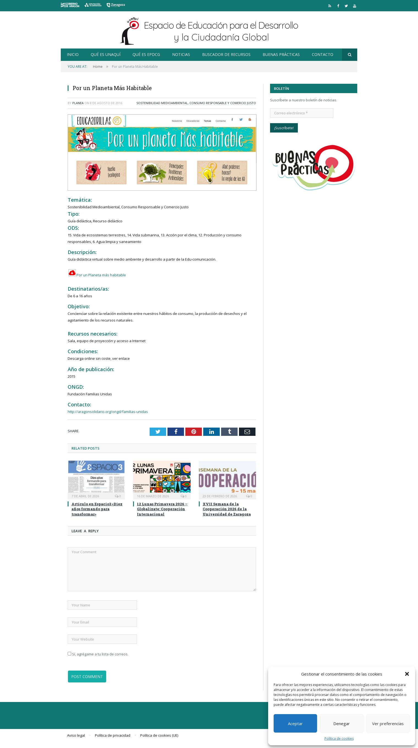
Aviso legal (76, 735)
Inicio (73, 54)
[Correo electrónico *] (301, 113)
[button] (407, 674)
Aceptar (295, 723)
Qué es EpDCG (146, 54)
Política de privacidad (112, 735)
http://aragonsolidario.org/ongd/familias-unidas (108, 411)
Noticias (181, 54)
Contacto (322, 54)
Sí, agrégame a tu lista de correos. (98, 654)
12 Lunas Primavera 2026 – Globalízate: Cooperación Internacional (162, 508)
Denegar (341, 723)
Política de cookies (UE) (159, 735)
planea (78, 103)
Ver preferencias (388, 723)
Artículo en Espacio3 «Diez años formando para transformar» (97, 508)
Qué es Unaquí (105, 54)
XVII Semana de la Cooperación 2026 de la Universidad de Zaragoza (227, 508)
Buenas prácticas (281, 54)
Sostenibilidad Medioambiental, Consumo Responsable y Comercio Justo (196, 103)
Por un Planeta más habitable (97, 274)
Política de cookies (339, 738)
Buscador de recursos (226, 54)
